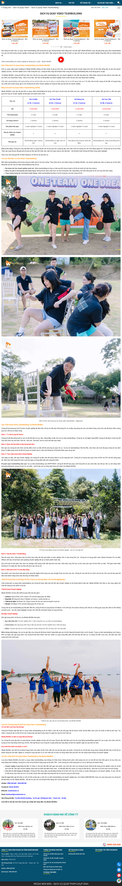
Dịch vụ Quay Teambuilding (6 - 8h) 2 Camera (14, 40)
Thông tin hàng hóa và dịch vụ (52, 869)
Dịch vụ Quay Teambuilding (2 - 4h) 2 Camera (45, 40)
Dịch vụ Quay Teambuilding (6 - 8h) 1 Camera (76, 40)
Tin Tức (71, 3)
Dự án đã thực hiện (106, 3)
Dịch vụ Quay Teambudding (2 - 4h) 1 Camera (107, 40)
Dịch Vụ (59, 3)
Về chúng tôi (86, 3)
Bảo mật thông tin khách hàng (52, 866)
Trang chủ (7, 7)
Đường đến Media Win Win (76, 854)
